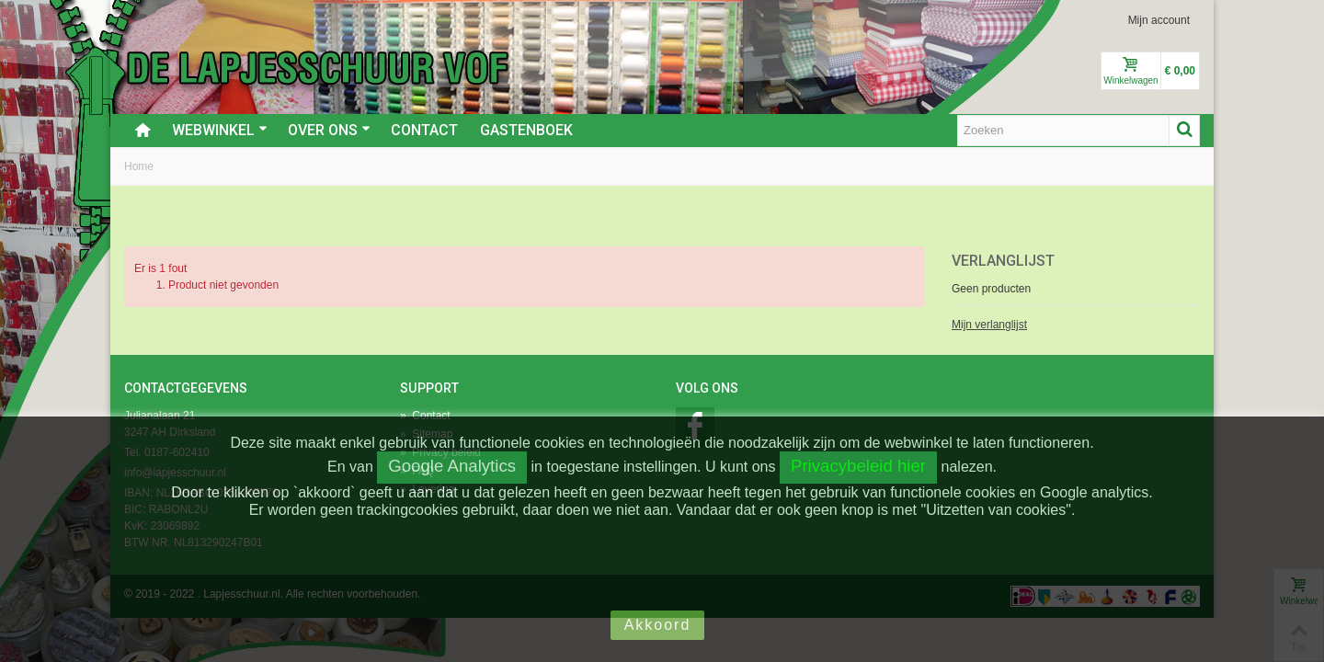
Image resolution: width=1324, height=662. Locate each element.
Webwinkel (220, 130)
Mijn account (1159, 20)
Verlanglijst (1003, 260)
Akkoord (657, 625)
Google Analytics (452, 465)
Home (139, 166)
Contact (424, 130)
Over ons (329, 130)
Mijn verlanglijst (989, 324)
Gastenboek (526, 130)
